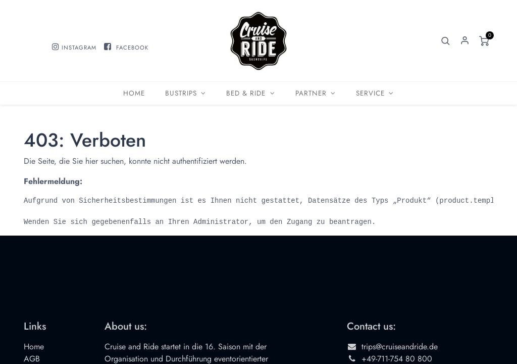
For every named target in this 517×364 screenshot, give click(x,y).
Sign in (465, 41)
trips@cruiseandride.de (399, 346)
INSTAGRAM (79, 47)
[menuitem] (134, 93)
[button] (445, 41)
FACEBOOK (132, 47)
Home (34, 346)
